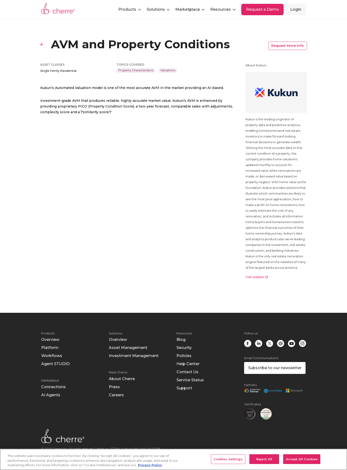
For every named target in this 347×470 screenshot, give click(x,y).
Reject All (264, 459)
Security (184, 347)
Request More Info (287, 46)
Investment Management (134, 355)
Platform (50, 347)
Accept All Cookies (302, 459)
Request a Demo (262, 9)
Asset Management (128, 347)
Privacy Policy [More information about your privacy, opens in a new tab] (150, 465)
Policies (183, 355)
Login (295, 9)
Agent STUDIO (55, 364)
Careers (116, 395)
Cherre (58, 8)
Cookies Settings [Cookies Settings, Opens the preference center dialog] (228, 459)
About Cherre (122, 379)
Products (48, 333)
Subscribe (275, 368)
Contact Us (187, 372)
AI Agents (50, 395)
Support (184, 388)
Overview (50, 339)
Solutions (115, 333)
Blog (181, 339)
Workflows (51, 355)
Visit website (257, 277)
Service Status (190, 380)
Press (114, 387)
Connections (53, 387)
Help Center (188, 364)
